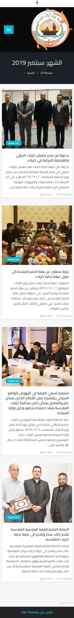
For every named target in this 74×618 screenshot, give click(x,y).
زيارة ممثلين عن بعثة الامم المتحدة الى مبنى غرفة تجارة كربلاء (40, 274)
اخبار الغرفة (13, 143)
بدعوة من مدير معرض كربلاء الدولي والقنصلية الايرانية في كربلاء (42, 158)
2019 (43, 73)
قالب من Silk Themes (37, 612)
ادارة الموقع (46, 194)
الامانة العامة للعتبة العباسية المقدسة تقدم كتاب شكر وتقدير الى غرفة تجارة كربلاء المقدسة (40, 534)
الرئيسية (31, 73)
